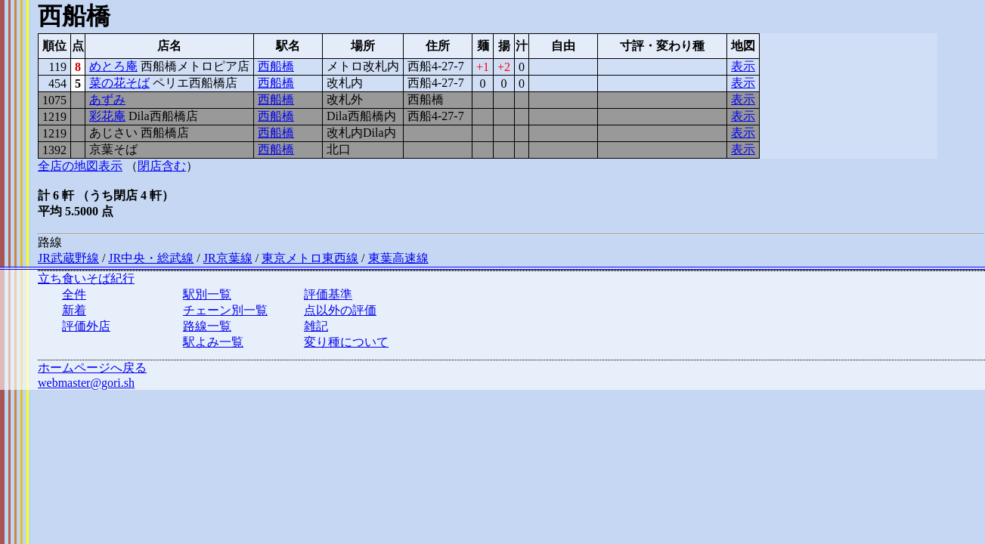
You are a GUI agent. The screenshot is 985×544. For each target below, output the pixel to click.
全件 (74, 294)
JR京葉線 (227, 258)
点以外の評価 (340, 310)
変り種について (346, 341)
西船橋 (276, 66)
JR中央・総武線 (151, 258)
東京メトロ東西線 (310, 258)
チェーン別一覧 (225, 310)
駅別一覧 (207, 294)
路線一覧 (207, 326)
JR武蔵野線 (68, 258)
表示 (743, 66)
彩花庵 (107, 116)
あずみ (107, 99)
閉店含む (162, 165)
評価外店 (86, 326)
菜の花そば (119, 82)
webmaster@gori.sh (86, 382)
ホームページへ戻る (92, 367)
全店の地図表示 (80, 165)
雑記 (316, 326)
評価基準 (328, 294)
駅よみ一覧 (213, 341)
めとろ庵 (113, 66)
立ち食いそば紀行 (86, 278)
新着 (74, 310)
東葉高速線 (398, 258)
